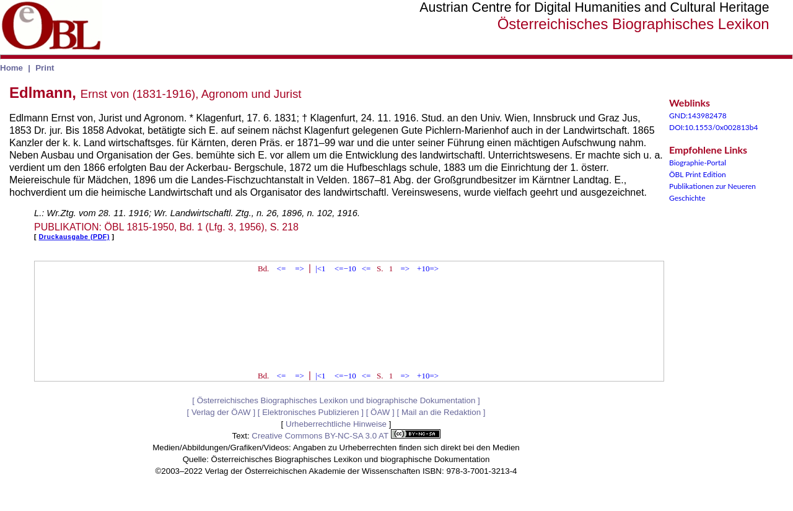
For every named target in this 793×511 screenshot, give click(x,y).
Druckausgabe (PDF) (74, 236)
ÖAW (380, 412)
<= (281, 268)
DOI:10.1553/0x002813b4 (713, 127)
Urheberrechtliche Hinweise (336, 424)
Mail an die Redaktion (441, 412)
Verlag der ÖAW (221, 412)
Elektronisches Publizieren (310, 412)
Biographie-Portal (697, 162)
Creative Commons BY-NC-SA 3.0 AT (346, 435)
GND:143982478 (698, 115)
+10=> (428, 268)
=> (299, 268)
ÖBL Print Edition (697, 174)
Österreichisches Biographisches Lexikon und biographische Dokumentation (336, 400)
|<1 (320, 268)
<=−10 (345, 268)
